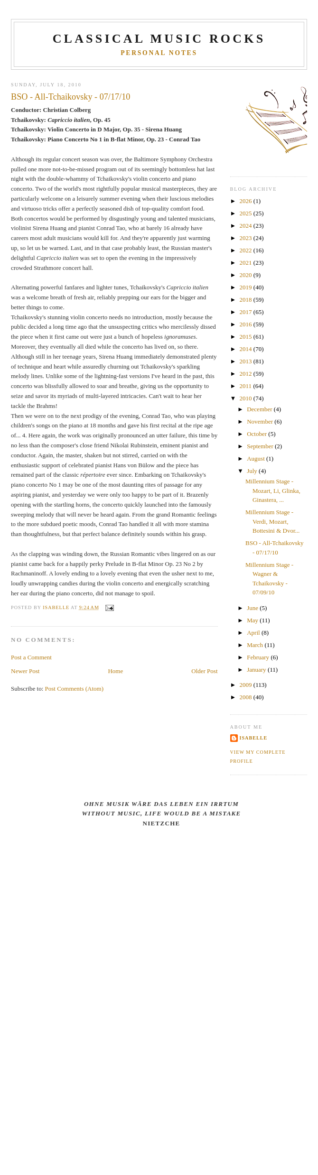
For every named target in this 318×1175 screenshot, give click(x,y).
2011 (246, 385)
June (253, 607)
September (261, 446)
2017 (246, 311)
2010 (246, 398)
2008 (246, 697)
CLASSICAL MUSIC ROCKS (159, 39)
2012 (246, 373)
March (255, 644)
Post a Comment (31, 657)
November (260, 421)
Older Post (204, 671)
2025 (246, 213)
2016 (246, 324)
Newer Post (25, 671)
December (260, 409)
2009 (246, 684)
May (253, 620)
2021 (246, 262)
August (256, 458)
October (257, 433)
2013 (246, 361)
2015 (246, 336)
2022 (246, 250)
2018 (246, 299)
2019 (246, 287)
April (254, 632)
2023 (246, 237)
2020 (246, 274)
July (253, 470)
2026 (246, 200)
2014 (246, 348)
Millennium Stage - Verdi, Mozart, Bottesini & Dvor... (272, 521)
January (257, 669)
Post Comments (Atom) (74, 688)
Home (115, 671)
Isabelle (254, 737)
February (259, 657)
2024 (246, 225)
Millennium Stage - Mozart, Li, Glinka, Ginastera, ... (272, 490)
